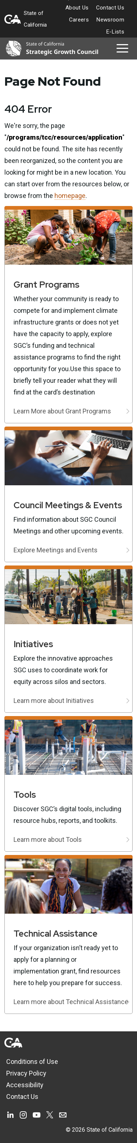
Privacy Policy (26, 1073)
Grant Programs (46, 284)
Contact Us (110, 7)
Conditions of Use (32, 1061)
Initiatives (33, 644)
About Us (77, 7)
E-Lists (115, 31)
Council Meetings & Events (68, 505)
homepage (69, 195)
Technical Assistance (56, 933)
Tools (25, 794)
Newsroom (110, 19)
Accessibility (24, 1085)
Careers (79, 19)
